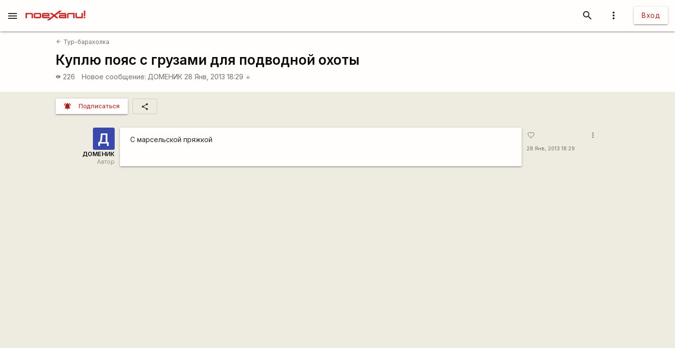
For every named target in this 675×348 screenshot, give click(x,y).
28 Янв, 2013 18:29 (217, 76)
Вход (651, 15)
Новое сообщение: (114, 76)
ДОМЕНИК (165, 76)
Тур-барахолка (82, 41)
